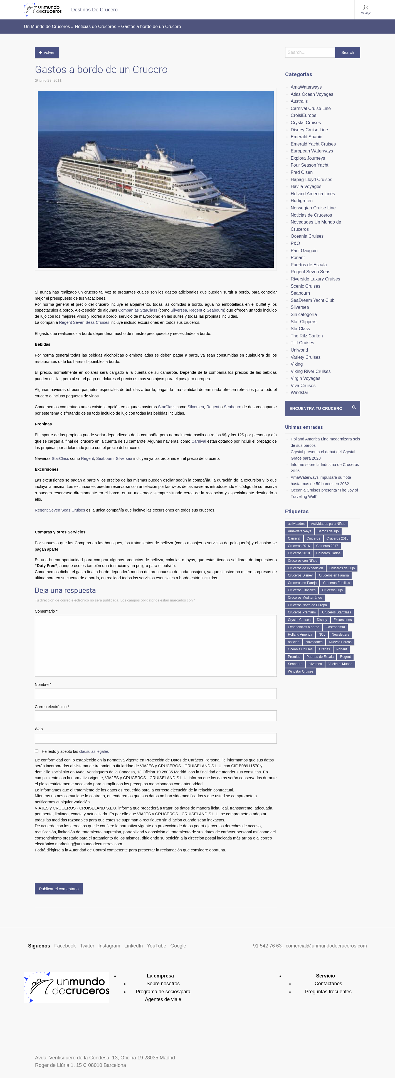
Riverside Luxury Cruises (315, 279)
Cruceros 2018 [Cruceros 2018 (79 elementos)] (299, 553)
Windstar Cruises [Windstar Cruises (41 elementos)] (300, 671)
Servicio (325, 976)
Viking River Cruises (311, 371)
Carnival (199, 441)
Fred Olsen (302, 172)
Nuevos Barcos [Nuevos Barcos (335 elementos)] (340, 642)
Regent (195, 310)
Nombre (43, 684)
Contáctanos (328, 983)
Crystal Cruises (306, 122)
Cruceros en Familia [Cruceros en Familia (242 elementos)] (334, 575)
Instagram (109, 946)
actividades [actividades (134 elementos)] (296, 524)
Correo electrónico (52, 707)
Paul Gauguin (304, 250)
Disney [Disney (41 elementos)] (322, 620)
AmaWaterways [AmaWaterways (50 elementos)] (299, 531)
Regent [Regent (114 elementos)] (345, 657)
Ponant (298, 257)
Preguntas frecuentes (328, 991)
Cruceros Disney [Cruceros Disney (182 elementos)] (300, 575)
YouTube (156, 946)
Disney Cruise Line (309, 129)
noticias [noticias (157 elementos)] (293, 642)
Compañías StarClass (137, 310)
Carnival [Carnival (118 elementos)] (294, 538)
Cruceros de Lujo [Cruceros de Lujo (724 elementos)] (342, 568)
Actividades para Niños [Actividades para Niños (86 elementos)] (328, 524)
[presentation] (77, 867)
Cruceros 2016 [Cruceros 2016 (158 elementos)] (299, 546)
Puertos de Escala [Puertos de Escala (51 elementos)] (320, 657)
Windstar (299, 392)
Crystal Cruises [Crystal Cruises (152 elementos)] (299, 620)
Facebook (65, 946)
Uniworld (299, 350)
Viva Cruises (303, 385)
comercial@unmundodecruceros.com (326, 946)
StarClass (166, 407)
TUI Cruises (302, 342)
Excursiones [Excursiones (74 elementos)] (343, 620)
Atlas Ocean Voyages (312, 94)
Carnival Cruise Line (311, 108)
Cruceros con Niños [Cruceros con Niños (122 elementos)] (302, 561)
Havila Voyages (306, 186)
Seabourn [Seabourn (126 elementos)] (295, 664)
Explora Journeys (308, 158)
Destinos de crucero (94, 9)
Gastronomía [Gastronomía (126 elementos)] (335, 627)
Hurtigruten (302, 200)
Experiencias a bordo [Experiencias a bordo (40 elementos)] (303, 627)
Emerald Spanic (306, 136)
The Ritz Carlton (307, 336)
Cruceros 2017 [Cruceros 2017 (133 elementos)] (327, 546)
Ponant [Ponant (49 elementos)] (341, 649)
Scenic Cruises (305, 286)
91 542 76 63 (268, 946)
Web (39, 729)
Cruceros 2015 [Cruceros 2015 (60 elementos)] (338, 538)
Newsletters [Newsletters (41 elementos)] (340, 634)
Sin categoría (304, 314)
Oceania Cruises (307, 236)
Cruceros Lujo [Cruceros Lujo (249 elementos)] (332, 590)
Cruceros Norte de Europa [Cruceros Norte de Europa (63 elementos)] (307, 605)
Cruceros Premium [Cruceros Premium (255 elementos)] (302, 612)
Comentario (46, 611)
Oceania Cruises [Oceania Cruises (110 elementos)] (300, 649)
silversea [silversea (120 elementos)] (315, 664)
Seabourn (215, 310)
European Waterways (312, 151)
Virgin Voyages (305, 378)
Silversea (179, 310)
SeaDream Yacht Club (313, 300)
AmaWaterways (306, 87)
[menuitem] (94, 9)
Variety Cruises (305, 357)
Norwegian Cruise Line (313, 207)
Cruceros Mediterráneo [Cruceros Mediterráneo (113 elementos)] (305, 598)
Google (178, 946)
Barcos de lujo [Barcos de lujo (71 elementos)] (328, 531)
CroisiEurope (303, 115)
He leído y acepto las (75, 751)
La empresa (160, 976)
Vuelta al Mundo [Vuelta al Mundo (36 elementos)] (340, 664)
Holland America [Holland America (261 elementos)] (300, 634)
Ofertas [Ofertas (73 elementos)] (324, 649)
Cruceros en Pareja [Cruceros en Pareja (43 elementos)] (302, 583)
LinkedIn (133, 946)
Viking (297, 364)
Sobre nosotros (163, 983)
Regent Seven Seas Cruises (84, 322)
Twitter (87, 946)
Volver (47, 52)
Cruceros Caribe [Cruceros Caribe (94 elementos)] (328, 553)
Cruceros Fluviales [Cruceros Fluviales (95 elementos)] (301, 590)
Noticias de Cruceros (311, 215)
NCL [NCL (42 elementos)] (322, 634)
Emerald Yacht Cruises (313, 144)
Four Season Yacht (310, 165)
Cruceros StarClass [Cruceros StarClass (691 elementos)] (336, 612)
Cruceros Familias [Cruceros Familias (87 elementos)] (336, 583)
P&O (295, 243)
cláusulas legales (94, 751)
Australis (299, 101)
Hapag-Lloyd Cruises (311, 179)
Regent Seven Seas (310, 271)
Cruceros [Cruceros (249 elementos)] (313, 538)
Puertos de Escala (309, 264)
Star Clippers (303, 321)
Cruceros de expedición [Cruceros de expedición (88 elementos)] (305, 568)
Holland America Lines (313, 193)
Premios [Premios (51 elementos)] (294, 657)
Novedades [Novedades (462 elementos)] (314, 642)
